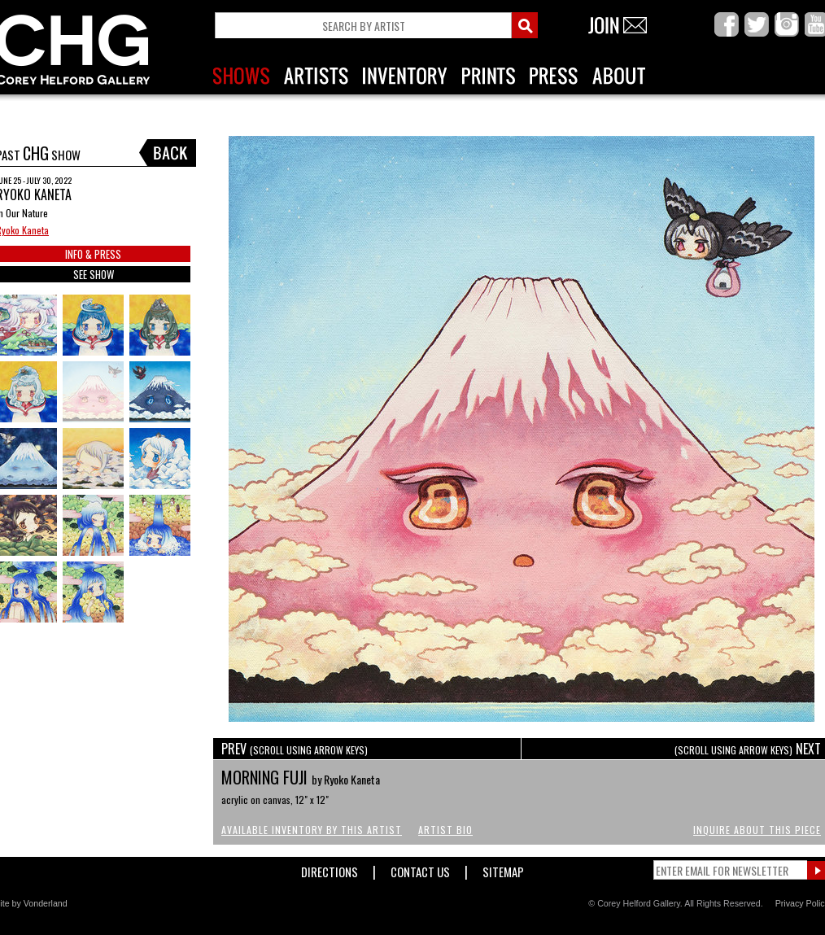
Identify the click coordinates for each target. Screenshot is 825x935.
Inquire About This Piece (757, 830)
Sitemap (503, 868)
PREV (294, 748)
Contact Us (420, 868)
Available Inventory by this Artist (311, 830)
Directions (329, 868)
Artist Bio (445, 830)
